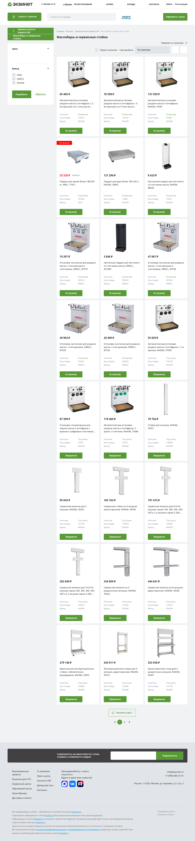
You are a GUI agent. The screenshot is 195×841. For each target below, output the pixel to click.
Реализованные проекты (20, 773)
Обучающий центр (22, 788)
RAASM (18, 82)
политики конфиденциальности (51, 829)
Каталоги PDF (44, 780)
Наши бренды (19, 793)
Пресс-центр (43, 775)
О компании (43, 771)
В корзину (71, 130)
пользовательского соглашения (83, 829)
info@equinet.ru (175, 771)
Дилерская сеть (45, 785)
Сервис (109, 4)
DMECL (18, 78)
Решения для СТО (21, 779)
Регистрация (181, 4)
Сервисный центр (21, 783)
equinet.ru (76, 811)
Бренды (131, 4)
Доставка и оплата (21, 797)
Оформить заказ (175, 16)
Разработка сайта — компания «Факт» (167, 813)
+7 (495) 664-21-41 (174, 775)
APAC (17, 75)
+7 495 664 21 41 (48, 4)
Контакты (154, 4)
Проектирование (83, 4)
